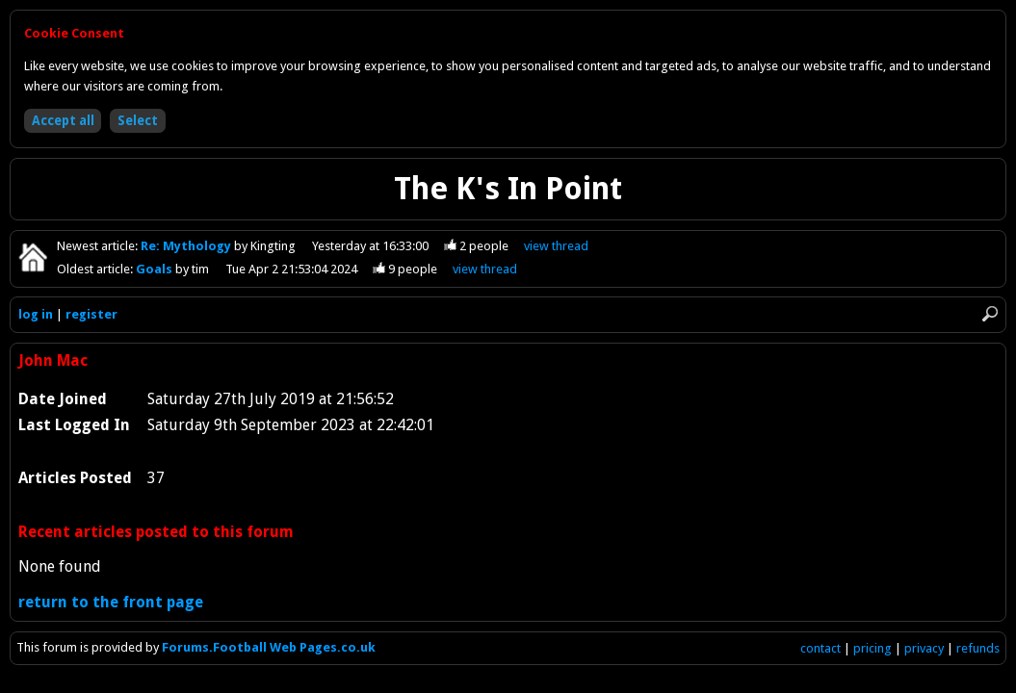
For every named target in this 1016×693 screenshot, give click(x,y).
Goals (155, 269)
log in (35, 314)
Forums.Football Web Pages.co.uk (269, 647)
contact (820, 648)
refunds (978, 648)
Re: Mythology (187, 246)
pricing (872, 648)
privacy (924, 648)
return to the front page (110, 602)
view (556, 246)
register (91, 314)
